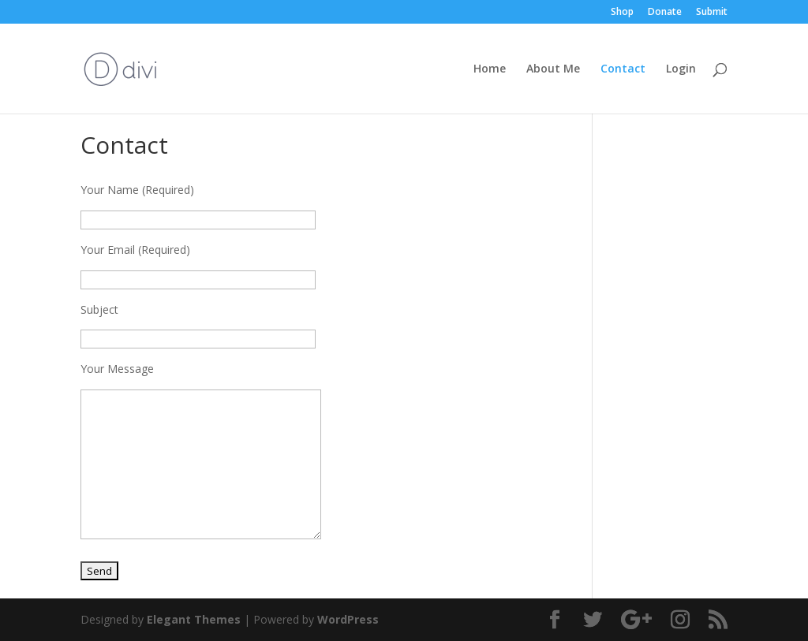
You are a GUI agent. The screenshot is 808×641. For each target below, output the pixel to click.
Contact (622, 69)
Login (681, 69)
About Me (553, 69)
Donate (665, 12)
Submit (712, 12)
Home (489, 69)
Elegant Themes (194, 619)
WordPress (348, 619)
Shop (622, 12)
